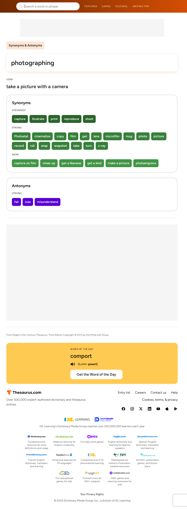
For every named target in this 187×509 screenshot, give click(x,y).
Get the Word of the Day (96, 374)
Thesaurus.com (8, 6)
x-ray (102, 146)
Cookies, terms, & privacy (160, 400)
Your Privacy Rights (92, 494)
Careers (140, 392)
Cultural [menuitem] (121, 6)
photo (143, 136)
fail (16, 202)
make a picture (118, 163)
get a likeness (71, 163)
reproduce (71, 119)
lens (96, 136)
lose (28, 202)
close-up (49, 163)
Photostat (21, 136)
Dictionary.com (178, 6)
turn (89, 146)
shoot (89, 119)
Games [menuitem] (106, 6)
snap (44, 146)
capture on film (25, 163)
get (84, 136)
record (19, 146)
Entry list (124, 392)
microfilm (112, 136)
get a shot (94, 163)
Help (174, 392)
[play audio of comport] (72, 364)
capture (20, 119)
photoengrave (146, 163)
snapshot (60, 146)
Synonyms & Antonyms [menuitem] (25, 45)
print (54, 119)
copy (60, 136)
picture (159, 136)
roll (32, 146)
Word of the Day (82, 349)
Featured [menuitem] (90, 6)
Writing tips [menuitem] (141, 6)
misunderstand (47, 202)
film (73, 136)
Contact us (158, 392)
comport (81, 356)
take (76, 146)
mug (129, 136)
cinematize (42, 136)
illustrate (38, 119)
